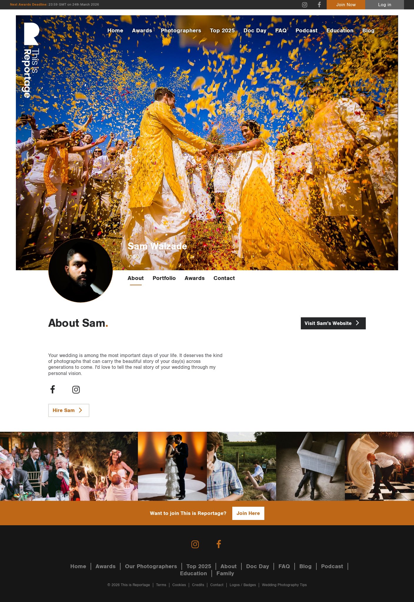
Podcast (307, 30)
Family (225, 573)
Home (115, 30)
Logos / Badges (243, 585)
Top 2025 (222, 30)
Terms (161, 585)
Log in (384, 5)
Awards (142, 30)
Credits (198, 585)
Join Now (346, 5)
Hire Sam (69, 410)
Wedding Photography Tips (284, 585)
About (136, 278)
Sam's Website (333, 322)
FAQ (281, 30)
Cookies (179, 585)
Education (339, 30)
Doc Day (254, 30)
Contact (224, 278)
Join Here (248, 513)
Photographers (181, 30)
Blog (368, 30)
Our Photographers (151, 566)
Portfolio (164, 278)
